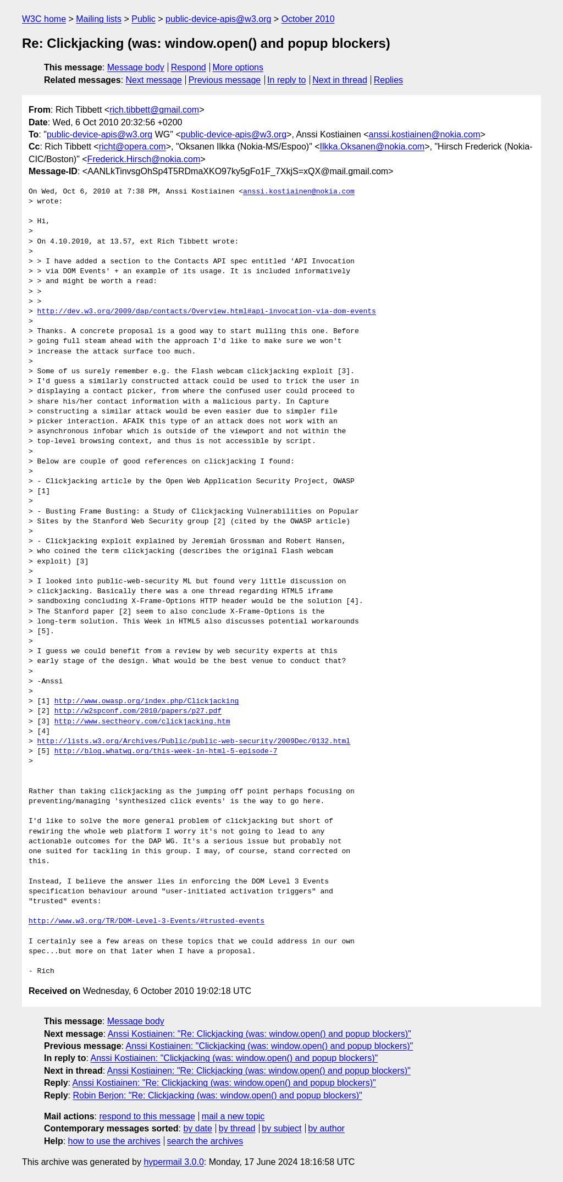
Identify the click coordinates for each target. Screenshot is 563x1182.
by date (197, 1128)
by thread (237, 1128)
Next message (154, 80)
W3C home (44, 19)
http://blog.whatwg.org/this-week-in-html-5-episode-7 (166, 751)
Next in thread (339, 80)
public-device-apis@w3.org (218, 19)
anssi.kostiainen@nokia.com (425, 134)
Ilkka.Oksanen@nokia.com (372, 146)
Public (143, 19)
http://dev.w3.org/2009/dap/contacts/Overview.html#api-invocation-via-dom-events (206, 312)
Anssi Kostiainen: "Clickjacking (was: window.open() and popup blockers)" (269, 1046)
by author (326, 1128)
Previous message (225, 80)
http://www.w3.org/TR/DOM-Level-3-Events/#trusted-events (146, 921)
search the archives (205, 1141)
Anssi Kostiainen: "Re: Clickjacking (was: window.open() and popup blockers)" (259, 1034)
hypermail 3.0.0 (173, 1162)
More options (238, 67)
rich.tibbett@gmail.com (154, 109)
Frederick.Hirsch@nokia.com (144, 159)
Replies (388, 80)
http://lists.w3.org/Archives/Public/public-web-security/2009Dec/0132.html (193, 742)
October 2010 (308, 19)
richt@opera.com (132, 146)
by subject (281, 1128)
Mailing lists (99, 19)
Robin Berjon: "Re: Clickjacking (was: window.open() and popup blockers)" (217, 1095)
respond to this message (147, 1116)
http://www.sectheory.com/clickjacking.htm (142, 722)
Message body (135, 67)
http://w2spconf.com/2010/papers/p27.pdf (138, 711)
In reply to (286, 80)
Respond (188, 67)
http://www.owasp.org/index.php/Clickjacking (146, 701)
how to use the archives (114, 1141)
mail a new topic (233, 1116)
